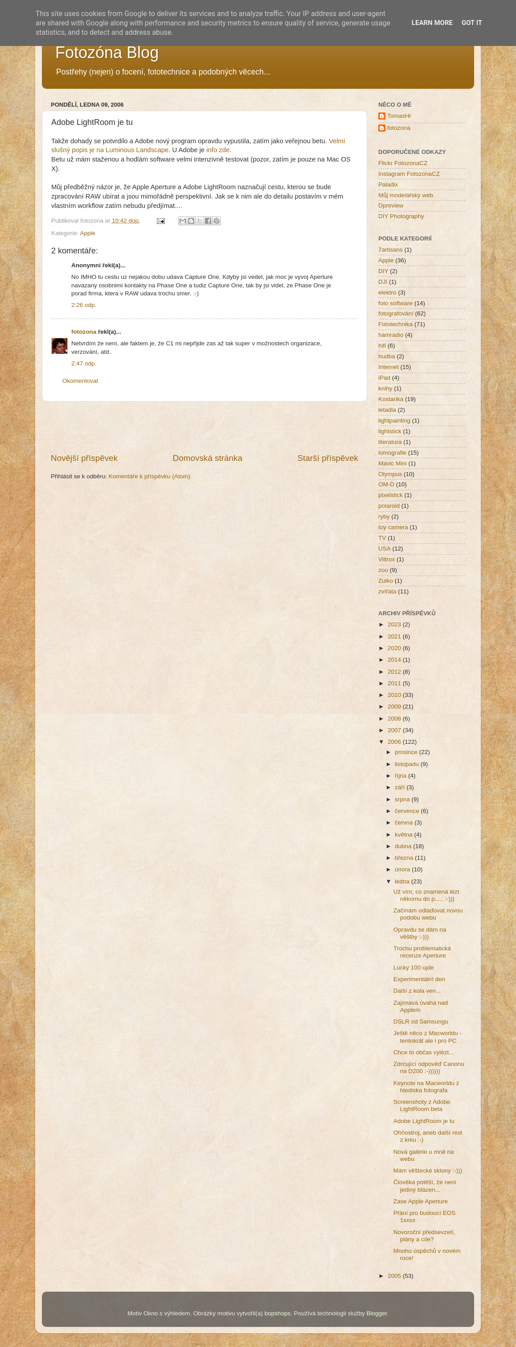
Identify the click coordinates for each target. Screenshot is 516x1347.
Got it (472, 23)
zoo (383, 570)
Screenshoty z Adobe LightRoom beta (421, 1105)
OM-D (386, 484)
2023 (395, 624)
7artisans (390, 249)
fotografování (396, 313)
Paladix (388, 184)
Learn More (432, 23)
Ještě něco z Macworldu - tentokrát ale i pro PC (427, 1037)
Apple (88, 233)
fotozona (83, 331)
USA (384, 548)
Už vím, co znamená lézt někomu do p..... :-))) (426, 895)
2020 (395, 648)
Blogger (376, 1313)
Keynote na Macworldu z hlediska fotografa (426, 1087)
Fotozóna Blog (107, 52)
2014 (395, 659)
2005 (395, 1275)
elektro (387, 292)
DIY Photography (401, 216)
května (404, 834)
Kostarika (390, 399)
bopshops (278, 1313)
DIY (383, 271)
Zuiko (385, 580)
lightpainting (394, 420)
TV (382, 538)
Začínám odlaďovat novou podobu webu (428, 914)
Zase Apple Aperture (420, 1201)
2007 (395, 730)
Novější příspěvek (84, 458)
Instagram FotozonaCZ (409, 173)
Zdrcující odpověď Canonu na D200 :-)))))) (428, 1067)
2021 (395, 636)
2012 (395, 671)
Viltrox (386, 559)
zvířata (387, 591)
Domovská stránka (207, 458)
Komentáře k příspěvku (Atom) (149, 476)
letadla (387, 409)
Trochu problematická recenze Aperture (422, 952)
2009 (395, 706)
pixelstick (390, 495)
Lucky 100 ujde (413, 967)
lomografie (392, 452)
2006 (395, 741)
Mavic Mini (392, 463)
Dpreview (390, 205)
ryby (384, 516)
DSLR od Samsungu (420, 1021)
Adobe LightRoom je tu (424, 1121)
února (403, 869)
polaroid (389, 505)
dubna (404, 846)
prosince (407, 752)
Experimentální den (419, 979)
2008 (395, 718)
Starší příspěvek (328, 458)
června (404, 822)
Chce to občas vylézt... (423, 1052)
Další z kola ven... (417, 990)
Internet (388, 367)
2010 (395, 695)
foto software (395, 303)
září (400, 787)
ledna (403, 881)
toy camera (393, 527)
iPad (384, 377)
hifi (382, 345)
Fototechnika (395, 324)
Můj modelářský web (405, 195)
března (405, 857)
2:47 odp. (83, 363)
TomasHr (399, 115)
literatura (390, 442)
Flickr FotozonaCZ (402, 163)
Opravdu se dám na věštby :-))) (419, 933)
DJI (382, 281)
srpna (403, 799)
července (408, 811)
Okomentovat (80, 380)
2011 (395, 683)
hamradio (390, 335)
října (401, 775)
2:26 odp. (83, 305)
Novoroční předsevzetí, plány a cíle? (424, 1236)
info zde (217, 149)
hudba (386, 356)
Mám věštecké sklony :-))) (428, 1170)
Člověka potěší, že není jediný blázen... (424, 1186)
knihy (385, 388)
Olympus (390, 474)
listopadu (408, 764)
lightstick (389, 431)
